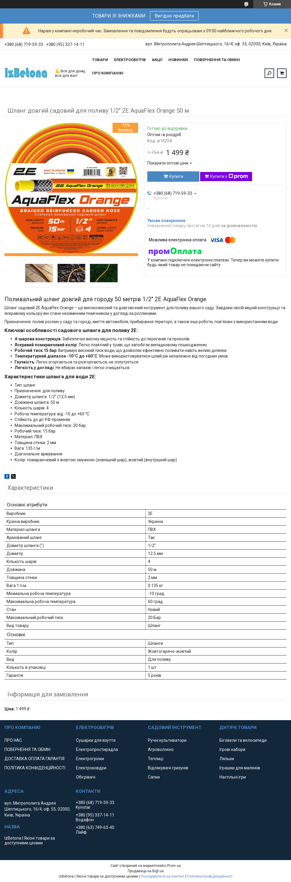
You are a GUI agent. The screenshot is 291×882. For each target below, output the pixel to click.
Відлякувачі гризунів (168, 767)
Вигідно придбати (174, 16)
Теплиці (155, 758)
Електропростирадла (97, 749)
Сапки (154, 777)
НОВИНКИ (178, 60)
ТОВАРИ (100, 60)
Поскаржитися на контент (162, 876)
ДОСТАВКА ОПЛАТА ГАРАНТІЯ (34, 758)
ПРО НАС (13, 740)
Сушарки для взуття (96, 740)
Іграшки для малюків (239, 767)
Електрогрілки (90, 758)
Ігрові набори (232, 749)
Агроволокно (161, 749)
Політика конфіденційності (210, 876)
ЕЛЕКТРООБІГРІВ (130, 60)
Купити (176, 176)
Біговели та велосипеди (243, 740)
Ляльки (226, 758)
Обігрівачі (85, 777)
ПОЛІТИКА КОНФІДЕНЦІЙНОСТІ (34, 767)
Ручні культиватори (167, 740)
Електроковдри (91, 767)
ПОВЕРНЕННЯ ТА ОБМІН (217, 60)
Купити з (229, 176)
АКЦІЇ (157, 60)
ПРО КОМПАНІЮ (107, 73)
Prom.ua (174, 866)
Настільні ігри (232, 777)
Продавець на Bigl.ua (146, 871)
